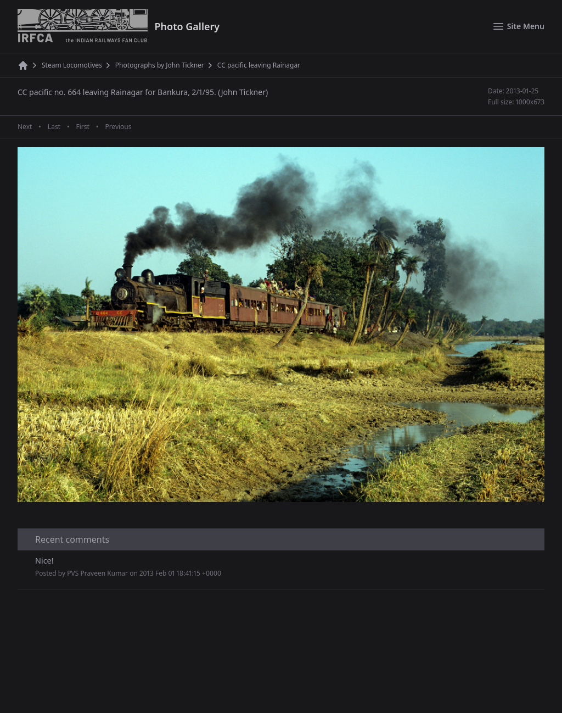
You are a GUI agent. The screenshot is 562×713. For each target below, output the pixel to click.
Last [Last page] (54, 126)
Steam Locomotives (72, 65)
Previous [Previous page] (118, 126)
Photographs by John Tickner (159, 65)
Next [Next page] (25, 126)
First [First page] (82, 126)
